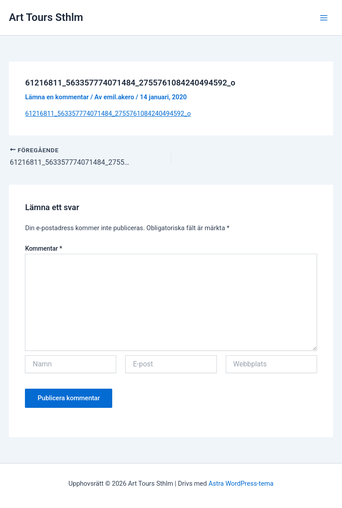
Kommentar (43, 248)
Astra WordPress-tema (240, 484)
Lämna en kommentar (57, 97)
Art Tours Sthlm (46, 17)
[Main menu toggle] (323, 17)
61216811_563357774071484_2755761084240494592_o (108, 114)
